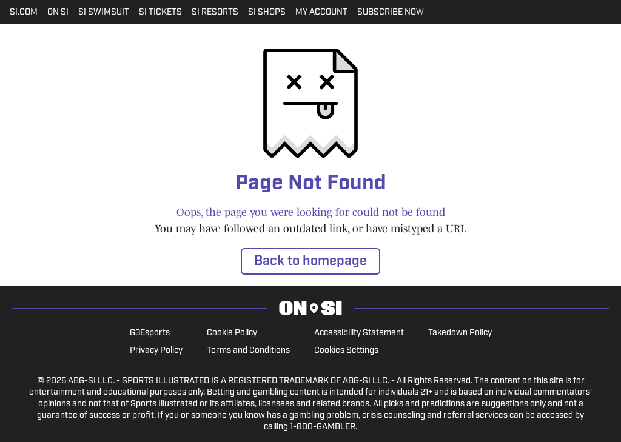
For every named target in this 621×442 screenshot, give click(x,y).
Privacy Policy (156, 350)
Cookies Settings (346, 350)
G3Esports (150, 333)
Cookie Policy (232, 333)
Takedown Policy (460, 333)
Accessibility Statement (359, 333)
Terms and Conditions (248, 350)
